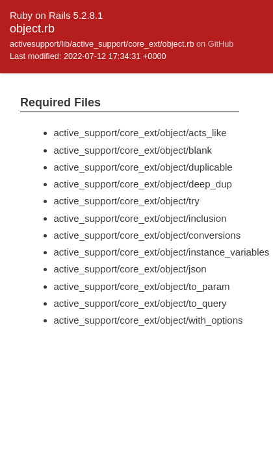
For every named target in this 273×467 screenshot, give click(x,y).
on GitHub (214, 44)
